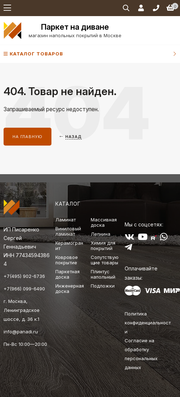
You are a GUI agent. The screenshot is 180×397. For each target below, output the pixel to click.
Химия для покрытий (103, 245)
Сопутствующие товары (105, 259)
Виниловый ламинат (68, 231)
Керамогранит (69, 245)
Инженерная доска (69, 288)
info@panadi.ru (21, 331)
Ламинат (65, 219)
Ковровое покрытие (66, 259)
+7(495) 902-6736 (24, 276)
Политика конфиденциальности (148, 322)
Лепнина (100, 234)
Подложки (103, 286)
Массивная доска (104, 222)
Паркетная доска (67, 274)
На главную (27, 136)
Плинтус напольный (103, 274)
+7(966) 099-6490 (24, 288)
